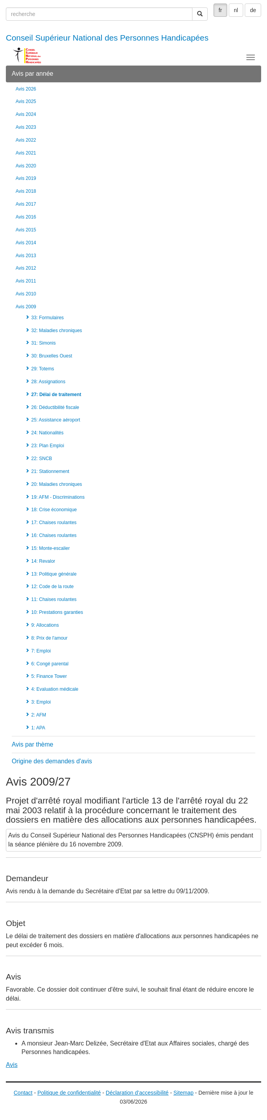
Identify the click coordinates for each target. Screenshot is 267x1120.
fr (220, 10)
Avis (12, 1064)
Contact (23, 1093)
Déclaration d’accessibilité (137, 1093)
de (253, 10)
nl (236, 10)
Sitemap (183, 1093)
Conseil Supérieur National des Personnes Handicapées (107, 37)
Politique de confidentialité (69, 1093)
